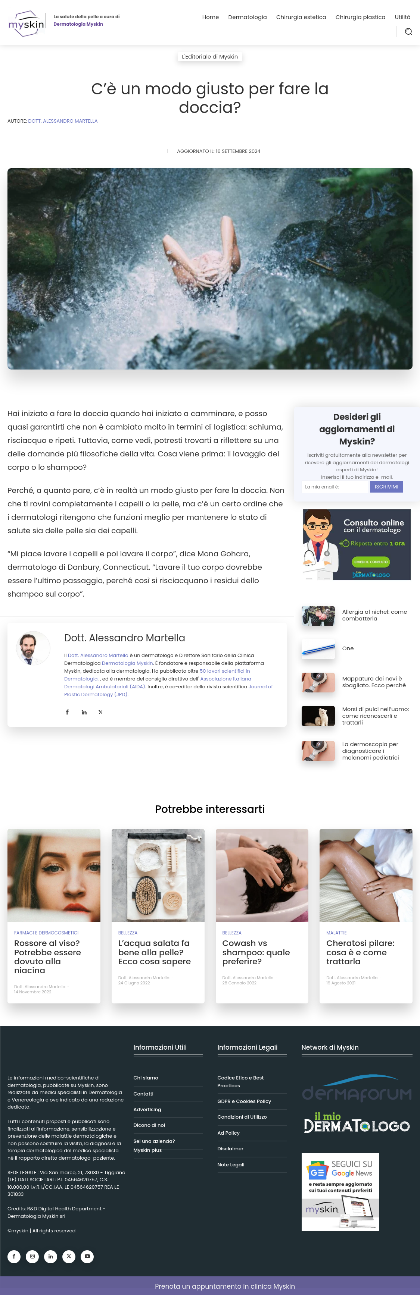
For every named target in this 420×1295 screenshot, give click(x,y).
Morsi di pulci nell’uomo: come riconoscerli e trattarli (375, 715)
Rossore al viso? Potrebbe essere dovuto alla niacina (50, 950)
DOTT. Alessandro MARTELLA (63, 121)
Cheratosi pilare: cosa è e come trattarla (357, 950)
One (348, 648)
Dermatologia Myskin (127, 663)
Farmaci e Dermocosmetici (43, 933)
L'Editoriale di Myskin (210, 56)
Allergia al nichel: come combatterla (374, 615)
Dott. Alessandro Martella (124, 638)
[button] (408, 31)
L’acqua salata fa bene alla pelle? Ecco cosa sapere (157, 950)
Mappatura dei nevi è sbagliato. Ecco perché (374, 682)
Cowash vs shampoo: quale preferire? (253, 950)
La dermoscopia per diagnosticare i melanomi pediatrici (370, 750)
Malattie (335, 933)
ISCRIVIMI (386, 486)
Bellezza (127, 933)
